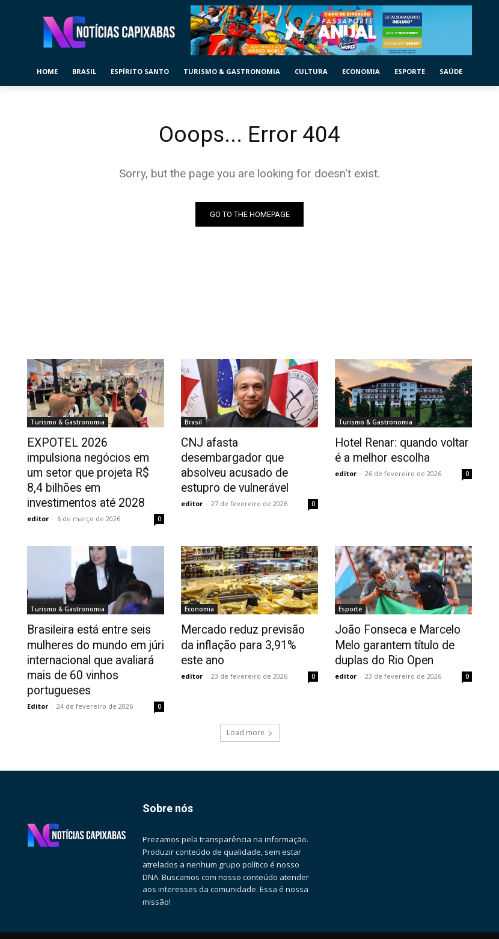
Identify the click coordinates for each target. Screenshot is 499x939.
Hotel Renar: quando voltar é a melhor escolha (402, 449)
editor (38, 497)
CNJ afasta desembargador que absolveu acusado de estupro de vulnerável (244, 455)
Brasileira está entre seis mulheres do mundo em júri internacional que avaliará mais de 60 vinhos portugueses (89, 634)
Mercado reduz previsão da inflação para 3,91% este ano (246, 614)
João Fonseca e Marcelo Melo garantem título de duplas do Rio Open (403, 621)
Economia (199, 588)
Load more (250, 702)
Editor (37, 675)
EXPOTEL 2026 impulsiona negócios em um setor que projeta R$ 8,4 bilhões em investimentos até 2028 (87, 462)
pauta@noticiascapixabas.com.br (87, 933)
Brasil (193, 422)
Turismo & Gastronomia (68, 422)
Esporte (350, 588)
